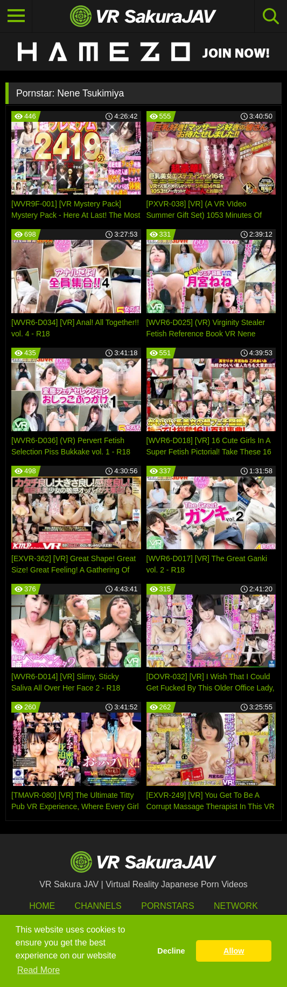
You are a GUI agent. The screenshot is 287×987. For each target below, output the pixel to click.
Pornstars (167, 905)
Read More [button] (38, 970)
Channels (98, 905)
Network (236, 905)
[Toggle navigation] (16, 16)
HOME (42, 905)
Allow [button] (233, 951)
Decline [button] (171, 951)
